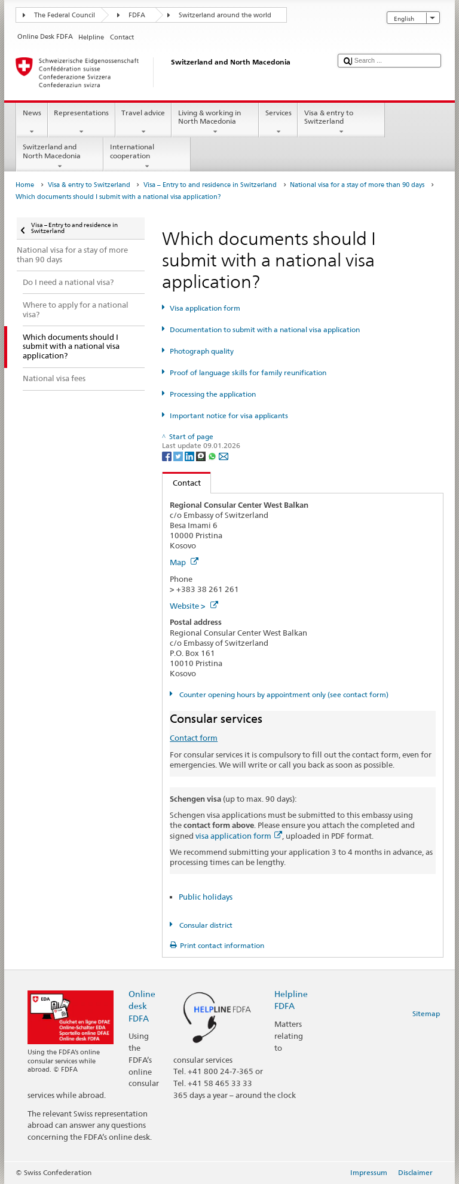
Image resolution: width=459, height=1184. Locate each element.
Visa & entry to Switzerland (341, 122)
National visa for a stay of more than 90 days (357, 185)
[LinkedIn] (190, 455)
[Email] (223, 455)
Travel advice (143, 122)
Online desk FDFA (141, 1006)
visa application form (238, 836)
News (32, 122)
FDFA (136, 15)
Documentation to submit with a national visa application (265, 329)
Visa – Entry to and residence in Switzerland (210, 185)
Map (184, 562)
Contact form (194, 738)
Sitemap (426, 1013)
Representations (81, 122)
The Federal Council (64, 15)
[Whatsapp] (213, 455)
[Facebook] (167, 455)
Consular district (205, 925)
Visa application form (205, 307)
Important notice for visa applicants (229, 415)
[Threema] (201, 455)
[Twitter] (179, 455)
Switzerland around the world (225, 15)
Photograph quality (202, 350)
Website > (194, 606)
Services (278, 122)
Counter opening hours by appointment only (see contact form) (283, 694)
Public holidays (205, 896)
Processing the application (213, 393)
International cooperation (147, 156)
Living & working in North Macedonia (215, 122)
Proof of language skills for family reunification (248, 372)
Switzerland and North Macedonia (60, 156)
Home (25, 185)
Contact (182, 482)
